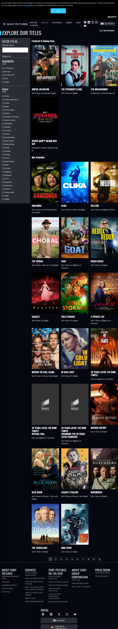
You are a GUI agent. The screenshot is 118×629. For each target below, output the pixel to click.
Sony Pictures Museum (58, 586)
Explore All (6, 57)
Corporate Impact (9, 586)
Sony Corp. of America (81, 587)
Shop (78, 23)
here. (71, 5)
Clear (4, 64)
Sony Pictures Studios (34, 579)
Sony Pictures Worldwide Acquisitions (54, 596)
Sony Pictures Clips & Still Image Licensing (34, 589)
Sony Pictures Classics (58, 582)
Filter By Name (8, 46)
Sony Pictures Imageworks (31, 574)
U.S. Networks (106, 31)
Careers (34, 26)
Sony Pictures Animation (54, 578)
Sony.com (76, 580)
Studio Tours (7, 589)
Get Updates (109, 24)
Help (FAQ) (6, 592)
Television (57, 23)
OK (58, 11)
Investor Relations (80, 584)
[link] (112, 17)
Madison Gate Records (58, 602)
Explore (33, 23)
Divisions (6, 582)
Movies (44, 23)
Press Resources (102, 573)
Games (69, 23)
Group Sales (30, 599)
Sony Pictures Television (54, 590)
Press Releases (101, 577)
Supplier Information (34, 602)
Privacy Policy (29, 5)
